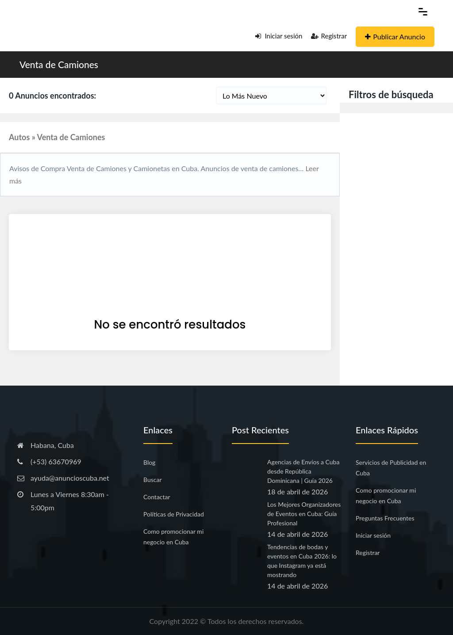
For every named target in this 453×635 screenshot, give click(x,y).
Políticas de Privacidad (173, 514)
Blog (149, 462)
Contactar (156, 497)
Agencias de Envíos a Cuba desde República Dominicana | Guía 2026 (303, 471)
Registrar (329, 36)
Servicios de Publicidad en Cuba (391, 468)
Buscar (152, 479)
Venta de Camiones (58, 64)
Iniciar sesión (279, 36)
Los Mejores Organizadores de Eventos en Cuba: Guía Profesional (304, 514)
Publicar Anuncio (395, 36)
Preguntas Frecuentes (385, 518)
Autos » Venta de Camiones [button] (57, 137)
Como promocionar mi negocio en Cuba (173, 537)
